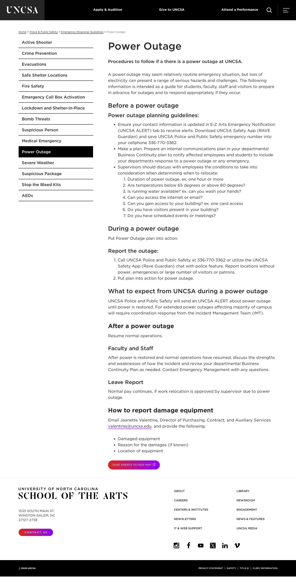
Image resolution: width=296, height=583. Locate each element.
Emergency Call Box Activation (53, 97)
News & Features (251, 519)
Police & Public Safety (44, 31)
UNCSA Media (247, 528)
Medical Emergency (41, 140)
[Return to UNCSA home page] (22, 10)
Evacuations (34, 64)
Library (243, 491)
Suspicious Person (40, 129)
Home (22, 31)
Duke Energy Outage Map (136, 464)
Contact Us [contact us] (36, 532)
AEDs (27, 195)
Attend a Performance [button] (239, 10)
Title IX (244, 568)
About (179, 491)
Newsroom (246, 500)
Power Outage (36, 151)
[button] (269, 10)
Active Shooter (37, 42)
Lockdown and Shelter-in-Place (53, 108)
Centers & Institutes (191, 509)
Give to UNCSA (172, 10)
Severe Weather (38, 162)
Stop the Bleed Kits (41, 184)
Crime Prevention (39, 53)
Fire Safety (33, 86)
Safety (231, 568)
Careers (181, 500)
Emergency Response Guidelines (82, 31)
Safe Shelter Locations (44, 75)
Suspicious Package (42, 173)
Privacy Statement (210, 568)
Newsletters (185, 519)
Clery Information (265, 568)
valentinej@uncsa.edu (129, 426)
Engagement (247, 509)
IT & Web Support (188, 528)
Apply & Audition (107, 10)
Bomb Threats (36, 119)
